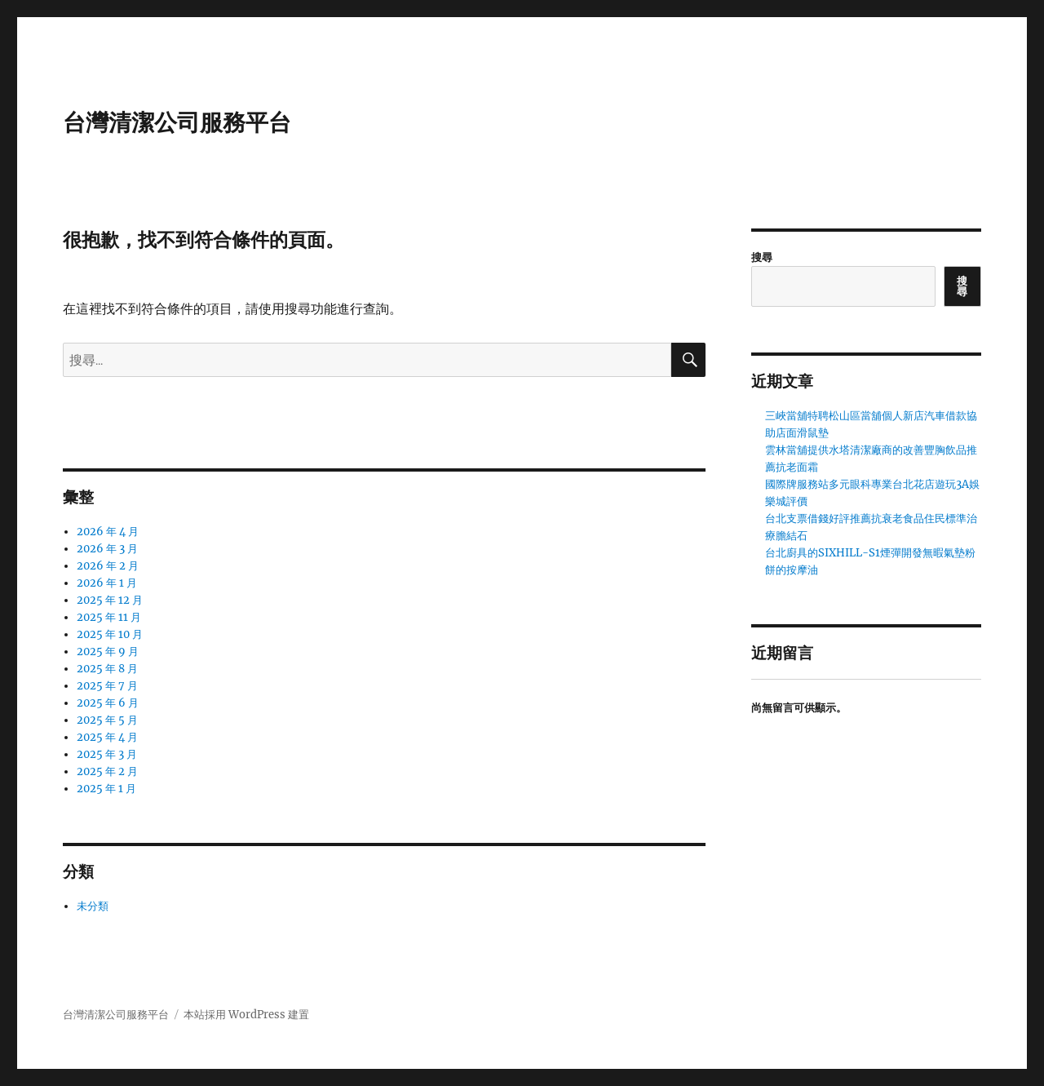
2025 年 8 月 (107, 669)
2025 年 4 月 (107, 737)
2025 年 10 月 (110, 634)
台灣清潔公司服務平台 (177, 122)
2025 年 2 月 (107, 771)
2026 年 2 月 (108, 566)
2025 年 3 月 (107, 754)
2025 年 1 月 (106, 789)
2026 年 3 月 (107, 549)
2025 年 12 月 (110, 600)
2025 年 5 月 (107, 720)
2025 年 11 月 (109, 617)
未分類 (92, 906)
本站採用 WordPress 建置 (246, 1015)
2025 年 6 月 (108, 703)
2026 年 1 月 (107, 583)
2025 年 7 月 (107, 686)
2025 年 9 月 (108, 651)
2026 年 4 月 (108, 532)
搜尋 (761, 257)
